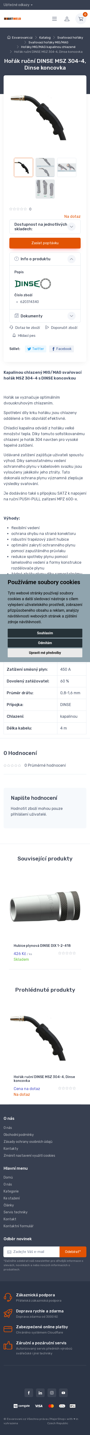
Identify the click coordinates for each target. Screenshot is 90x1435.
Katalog (45, 37)
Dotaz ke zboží (25, 328)
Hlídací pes (24, 335)
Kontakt (10, 1219)
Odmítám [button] (45, 643)
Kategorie (11, 1191)
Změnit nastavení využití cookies (29, 1156)
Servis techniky (16, 1212)
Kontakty (11, 1149)
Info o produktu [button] (32, 258)
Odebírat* (73, 1252)
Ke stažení (12, 1198)
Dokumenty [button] (28, 315)
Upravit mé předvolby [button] (45, 653)
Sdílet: (14, 349)
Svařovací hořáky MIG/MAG (48, 42)
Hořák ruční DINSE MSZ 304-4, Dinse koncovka (44, 1079)
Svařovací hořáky (70, 37)
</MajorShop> (56, 1419)
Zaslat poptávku (45, 243)
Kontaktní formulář (18, 1226)
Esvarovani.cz (22, 37)
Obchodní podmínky (19, 1135)
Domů (8, 1177)
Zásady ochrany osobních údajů (28, 1142)
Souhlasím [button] (45, 633)
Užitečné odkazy (17, 5)
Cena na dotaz (27, 1088)
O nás (8, 1128)
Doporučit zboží (61, 328)
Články (9, 1205)
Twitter (35, 349)
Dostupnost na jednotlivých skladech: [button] (40, 226)
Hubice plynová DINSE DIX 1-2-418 (42, 946)
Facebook (62, 349)
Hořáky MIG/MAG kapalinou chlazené (48, 47)
